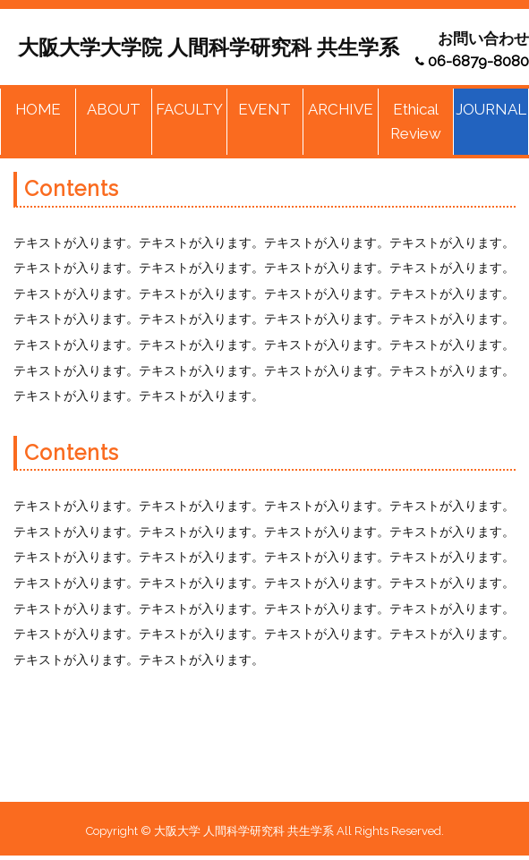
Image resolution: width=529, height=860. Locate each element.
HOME (38, 109)
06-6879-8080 (478, 61)
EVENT (264, 109)
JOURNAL (491, 109)
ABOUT (114, 109)
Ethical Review (415, 121)
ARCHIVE (340, 109)
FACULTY (189, 109)
